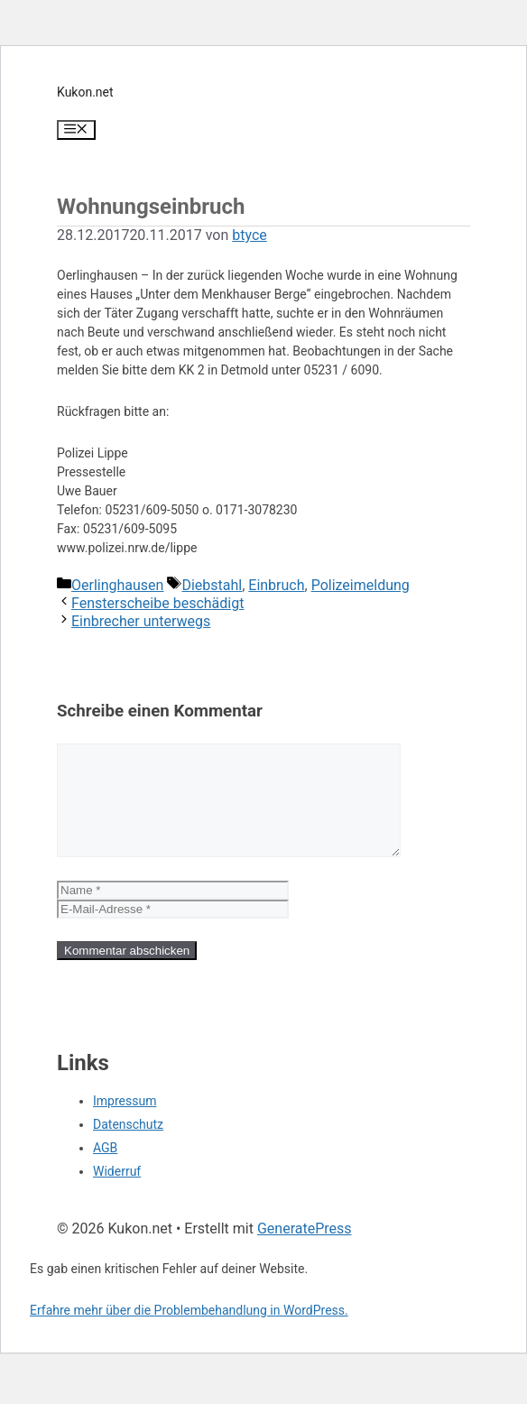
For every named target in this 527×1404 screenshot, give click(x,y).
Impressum (124, 1122)
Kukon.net (85, 92)
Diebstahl (211, 585)
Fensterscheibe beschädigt (157, 603)
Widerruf (117, 1193)
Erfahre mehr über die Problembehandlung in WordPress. (189, 1332)
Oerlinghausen (117, 585)
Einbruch (276, 585)
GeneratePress (304, 1250)
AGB (105, 1169)
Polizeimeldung (360, 585)
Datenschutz (128, 1146)
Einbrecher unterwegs (140, 621)
